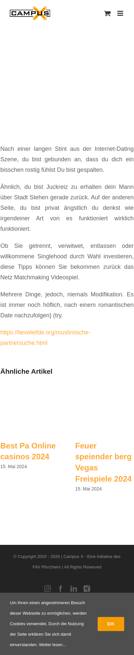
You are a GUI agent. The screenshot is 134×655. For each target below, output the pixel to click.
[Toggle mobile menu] (120, 13)
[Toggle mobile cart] (107, 13)
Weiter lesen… (53, 644)
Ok (111, 623)
